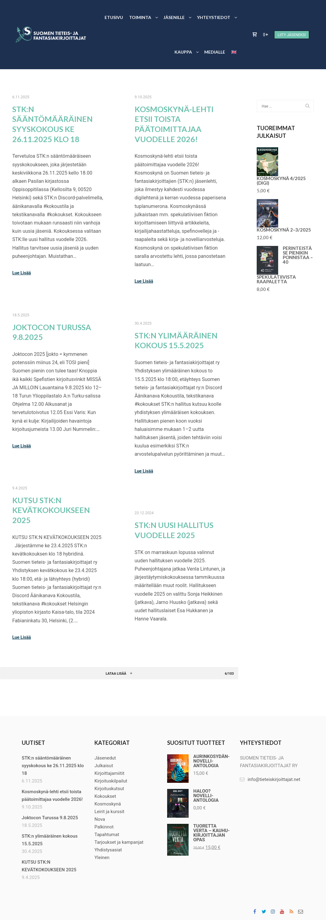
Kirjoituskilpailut (110, 781)
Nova (99, 819)
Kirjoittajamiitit (109, 773)
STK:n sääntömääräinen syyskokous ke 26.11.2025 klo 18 (53, 765)
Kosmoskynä (107, 804)
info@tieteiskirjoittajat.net (270, 779)
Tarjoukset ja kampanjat (119, 842)
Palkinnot (103, 827)
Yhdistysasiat (108, 850)
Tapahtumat (106, 834)
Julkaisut (103, 765)
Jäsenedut (105, 758)
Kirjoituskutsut (109, 788)
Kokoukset (105, 796)
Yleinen (101, 857)
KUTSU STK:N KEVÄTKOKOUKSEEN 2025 (51, 510)
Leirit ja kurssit (109, 811)
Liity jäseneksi (292, 35)
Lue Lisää (21, 272)
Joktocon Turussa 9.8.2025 (50, 817)
